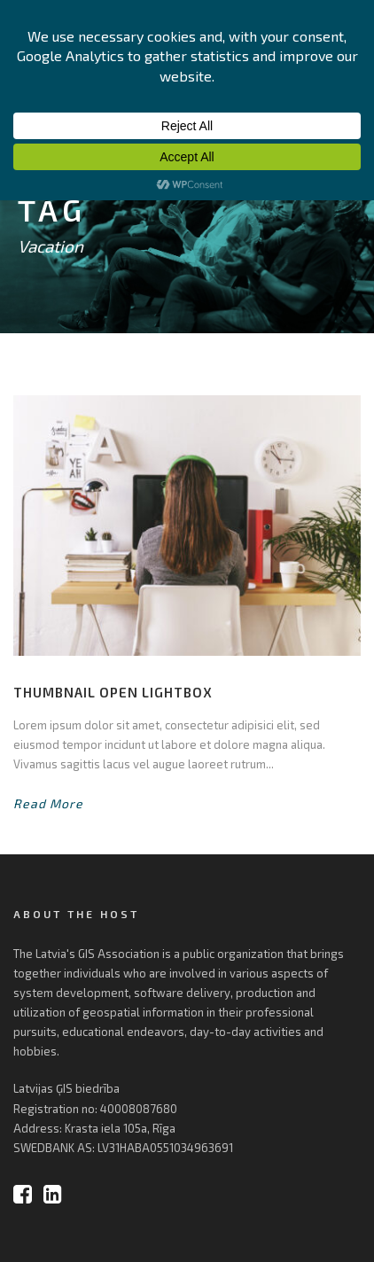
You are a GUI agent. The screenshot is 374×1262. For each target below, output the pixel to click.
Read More (48, 803)
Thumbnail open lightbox (113, 692)
